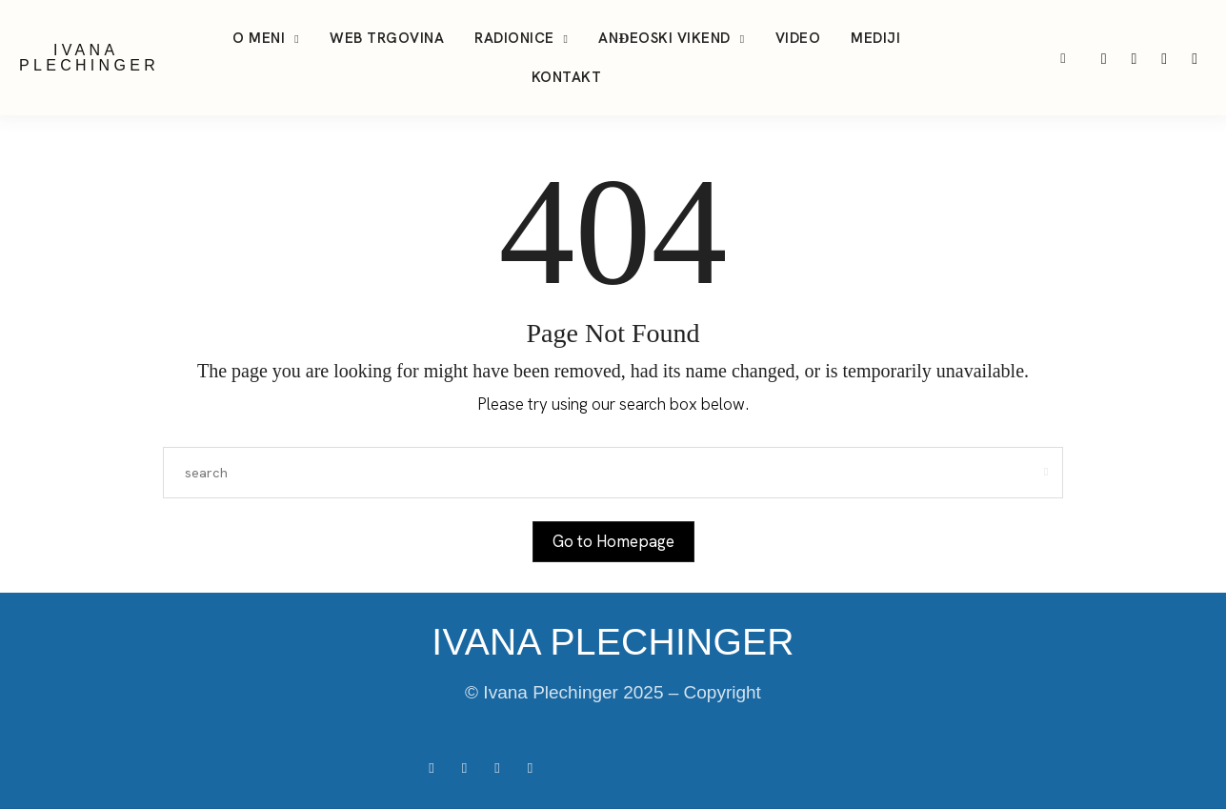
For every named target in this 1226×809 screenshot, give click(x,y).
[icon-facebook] (1194, 58)
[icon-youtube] (1166, 58)
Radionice (514, 38)
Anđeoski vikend (664, 38)
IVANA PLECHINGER (89, 57)
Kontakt (567, 77)
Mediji (875, 38)
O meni (258, 38)
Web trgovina (387, 38)
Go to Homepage (613, 541)
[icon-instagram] (1106, 58)
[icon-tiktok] (1135, 58)
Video (798, 38)
